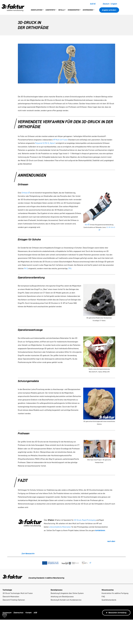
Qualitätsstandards (109, 600)
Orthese (25, 193)
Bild (86, 224)
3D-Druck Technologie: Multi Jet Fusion (18, 593)
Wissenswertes (73, 10)
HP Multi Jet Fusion (60, 140)
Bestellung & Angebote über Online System (67, 593)
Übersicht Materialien (11, 597)
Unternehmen (88, 10)
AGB (35, 613)
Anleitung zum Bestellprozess (62, 597)
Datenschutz (18, 613)
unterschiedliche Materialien (60, 527)
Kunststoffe (50, 10)
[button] (4, 615)
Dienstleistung (36, 10)
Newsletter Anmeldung (116, 613)
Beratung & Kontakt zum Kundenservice (66, 600)
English (114, 4)
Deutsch (106, 4)
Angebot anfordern (109, 10)
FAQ (103, 597)
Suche (93, 4)
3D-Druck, (78, 520)
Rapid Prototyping (89, 520)
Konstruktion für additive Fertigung (115, 593)
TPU (69, 268)
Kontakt (28, 613)
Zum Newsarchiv (28, 553)
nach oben (111, 541)
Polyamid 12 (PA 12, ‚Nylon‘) (45, 143)
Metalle (61, 10)
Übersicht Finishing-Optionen (14, 600)
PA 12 (26, 268)
